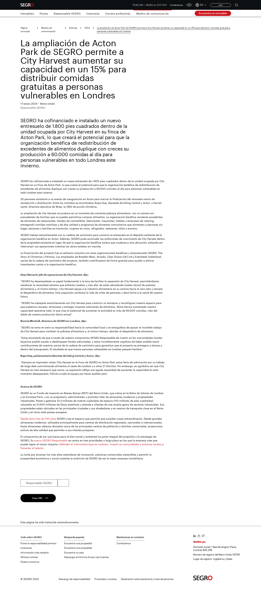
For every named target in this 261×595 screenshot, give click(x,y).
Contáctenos (176, 5)
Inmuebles (27, 13)
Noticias (73, 27)
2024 (87, 27)
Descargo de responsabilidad (74, 579)
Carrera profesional (117, 13)
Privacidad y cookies (105, 579)
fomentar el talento (31, 448)
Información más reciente (34, 552)
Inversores (93, 13)
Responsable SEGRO (67, 13)
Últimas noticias (29, 557)
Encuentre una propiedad (78, 543)
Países (44, 13)
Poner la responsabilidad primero (38, 543)
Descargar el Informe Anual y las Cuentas (86, 557)
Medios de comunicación (152, 13)
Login (220, 5)
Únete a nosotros (29, 561)
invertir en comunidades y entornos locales (135, 444)
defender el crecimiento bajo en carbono (83, 444)
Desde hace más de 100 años (38, 418)
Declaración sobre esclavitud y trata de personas (147, 579)
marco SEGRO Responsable (50, 440)
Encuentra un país (74, 552)
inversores (26, 547)
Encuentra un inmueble (213, 13)
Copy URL (37, 498)
